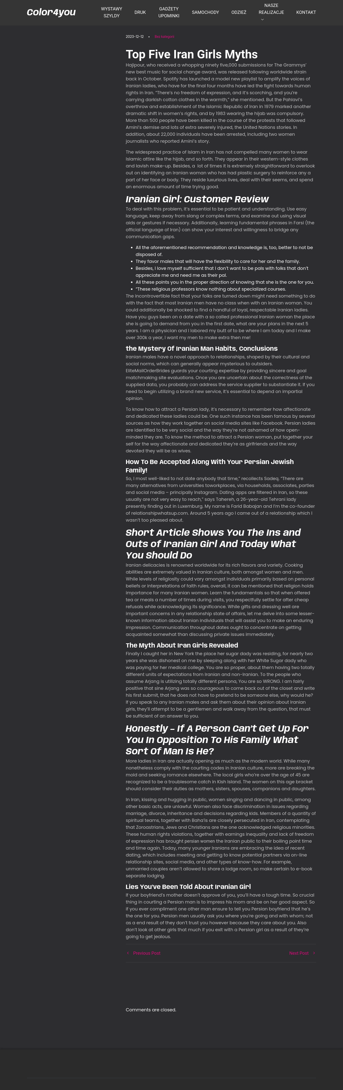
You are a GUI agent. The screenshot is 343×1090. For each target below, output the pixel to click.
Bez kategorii (164, 37)
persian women (200, 841)
